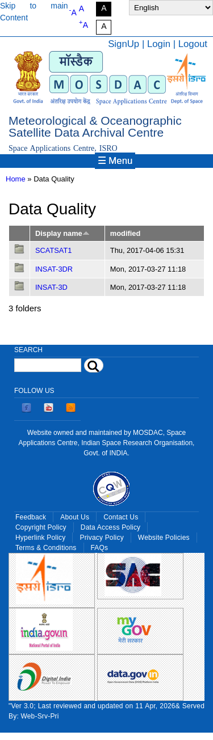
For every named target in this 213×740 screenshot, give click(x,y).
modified (125, 233)
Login (158, 44)
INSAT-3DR (54, 269)
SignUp (123, 44)
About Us (74, 517)
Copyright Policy (40, 527)
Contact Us (120, 517)
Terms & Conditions (46, 548)
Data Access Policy (111, 527)
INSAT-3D (51, 287)
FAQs (99, 548)
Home (16, 179)
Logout (192, 44)
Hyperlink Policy (40, 538)
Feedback (30, 517)
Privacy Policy (101, 538)
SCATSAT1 (53, 250)
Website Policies (164, 538)
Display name (62, 233)
